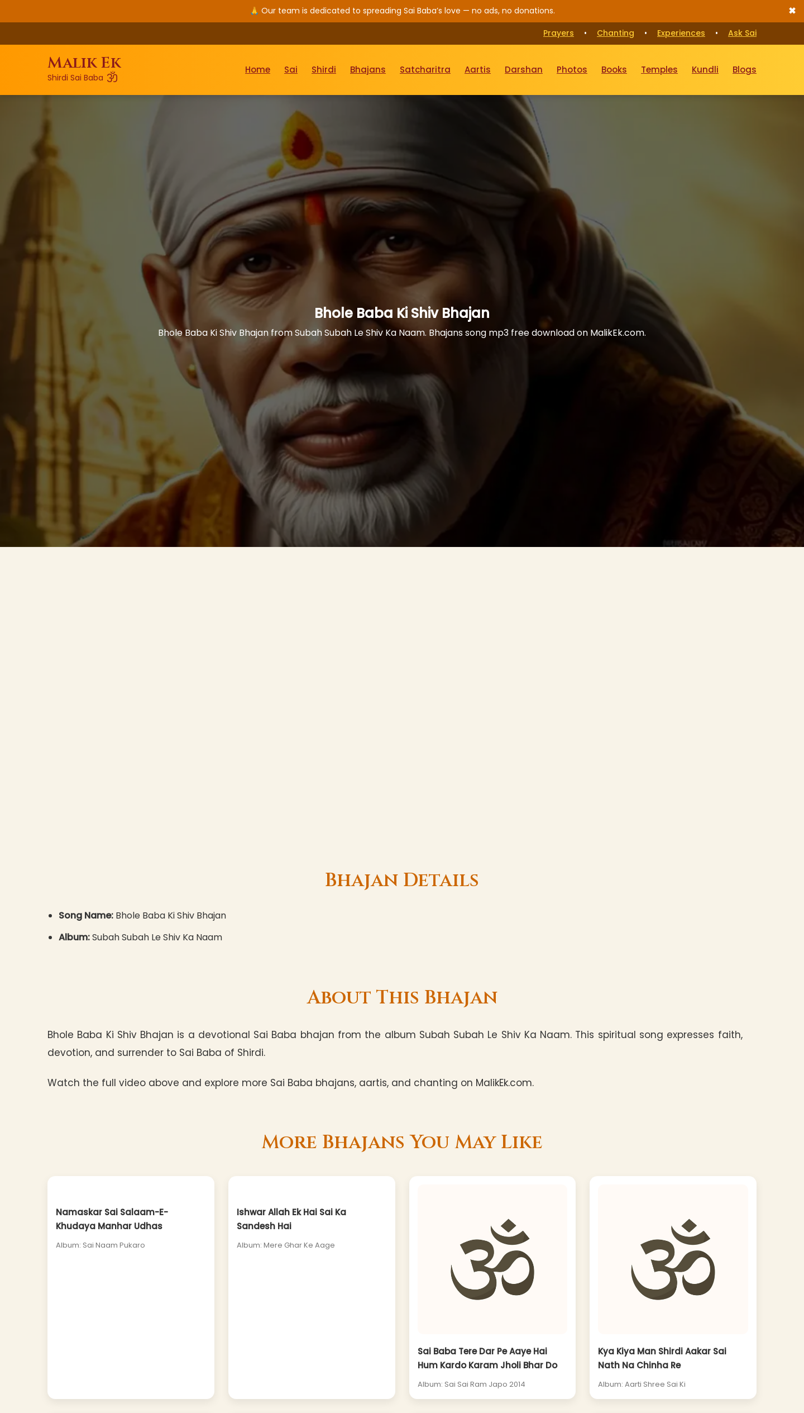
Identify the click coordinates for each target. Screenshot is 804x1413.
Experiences (681, 33)
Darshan (524, 69)
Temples (659, 69)
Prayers (558, 33)
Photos (572, 69)
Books (614, 69)
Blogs (745, 69)
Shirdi (324, 69)
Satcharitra (425, 69)
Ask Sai (742, 33)
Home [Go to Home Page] (257, 69)
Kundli (705, 69)
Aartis (478, 69)
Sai (291, 69)
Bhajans (368, 69)
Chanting (615, 33)
